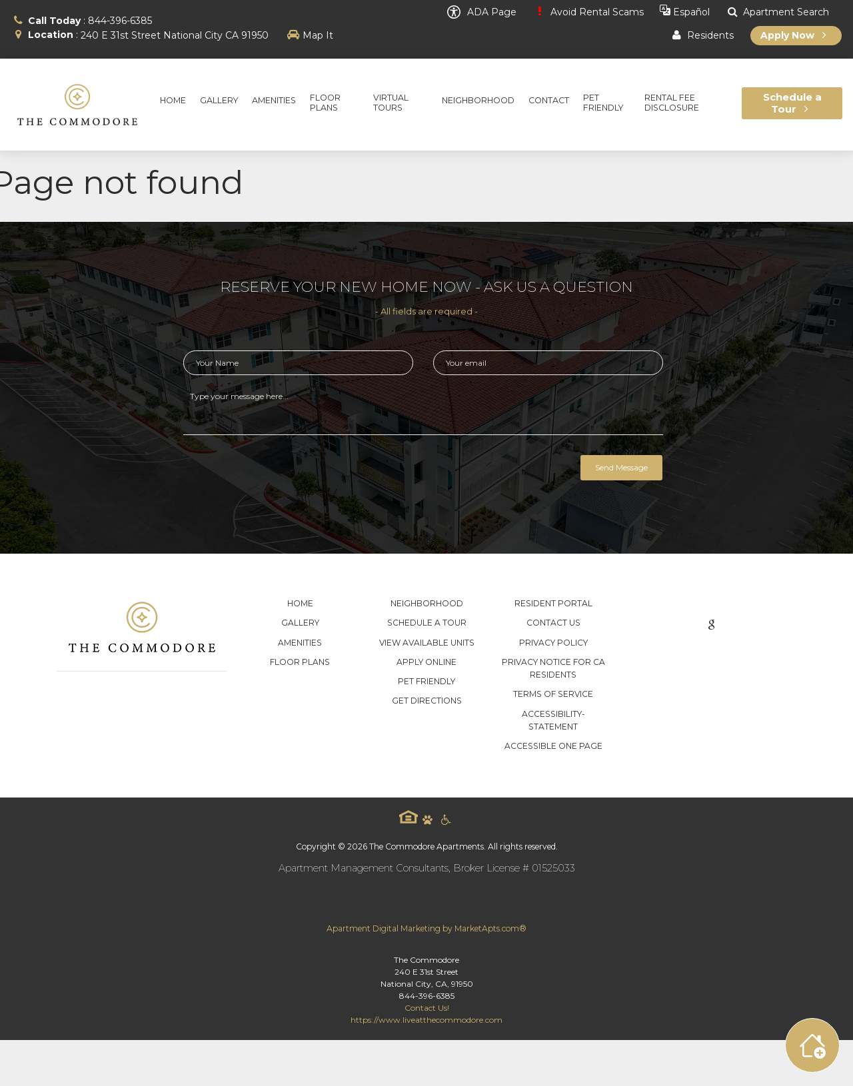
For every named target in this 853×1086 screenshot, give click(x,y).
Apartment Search (777, 12)
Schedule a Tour (426, 623)
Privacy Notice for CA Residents (553, 668)
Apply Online (426, 662)
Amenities (300, 643)
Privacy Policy (553, 643)
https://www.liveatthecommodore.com (426, 1020)
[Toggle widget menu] (812, 1045)
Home (300, 603)
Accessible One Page (553, 746)
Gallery (300, 623)
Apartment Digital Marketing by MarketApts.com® (426, 928)
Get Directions (427, 701)
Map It (318, 35)
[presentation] (284, 474)
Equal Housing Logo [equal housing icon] (408, 816)
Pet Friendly (426, 681)
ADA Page (481, 12)
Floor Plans (300, 662)
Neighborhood (427, 603)
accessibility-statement (553, 720)
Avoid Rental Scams (587, 12)
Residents (701, 35)
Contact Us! (427, 1008)
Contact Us (553, 623)
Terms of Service (553, 694)
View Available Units (426, 643)
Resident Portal (553, 603)
